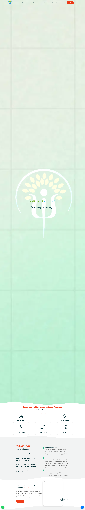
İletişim (52, 2)
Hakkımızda (29, 2)
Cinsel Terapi (64, 432)
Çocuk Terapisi (65, 420)
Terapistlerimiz (36, 2)
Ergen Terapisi (21, 432)
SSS (56, 2)
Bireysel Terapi (21, 420)
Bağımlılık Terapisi (42, 432)
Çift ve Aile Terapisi (42, 421)
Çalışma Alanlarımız (45, 2)
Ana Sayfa (24, 2)
